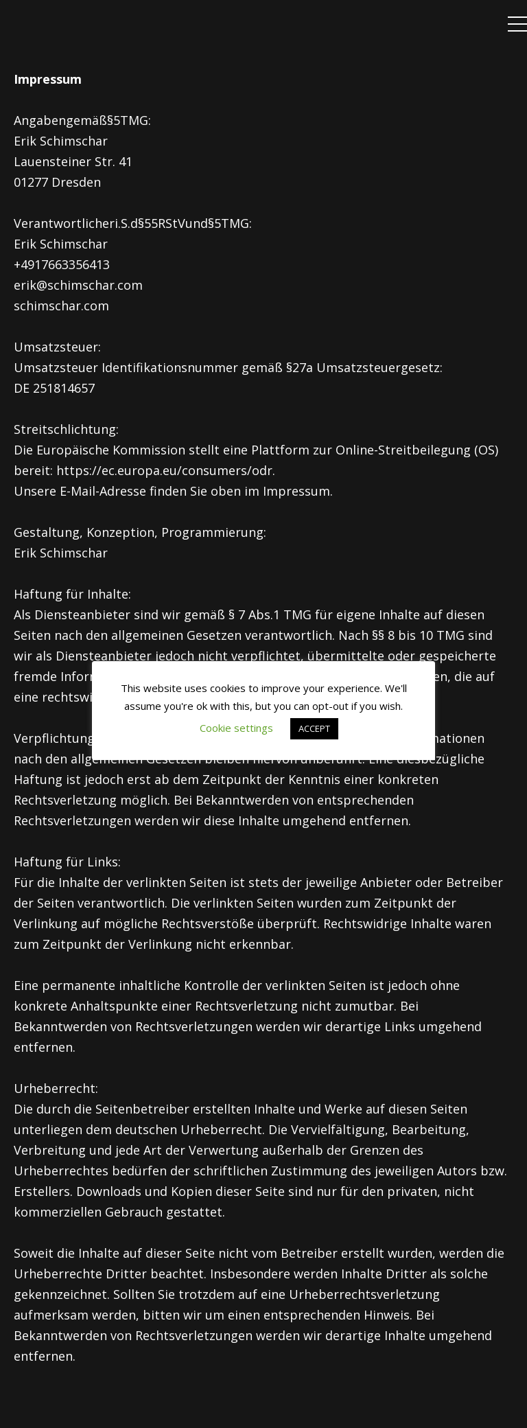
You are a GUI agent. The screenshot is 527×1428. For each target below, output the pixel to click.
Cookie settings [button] (236, 728)
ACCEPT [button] (314, 728)
